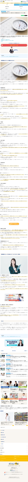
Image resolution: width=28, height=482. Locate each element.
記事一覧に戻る (14, 350)
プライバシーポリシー (2, 454)
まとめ (2, 41)
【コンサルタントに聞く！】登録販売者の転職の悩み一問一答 (9, 56)
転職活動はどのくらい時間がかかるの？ (5, 39)
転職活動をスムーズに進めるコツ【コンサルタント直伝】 (7, 40)
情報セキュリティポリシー (17, 454)
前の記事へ (2, 350)
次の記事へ (25, 350)
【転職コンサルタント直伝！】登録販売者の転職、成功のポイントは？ (11, 336)
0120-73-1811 (14, 469)
